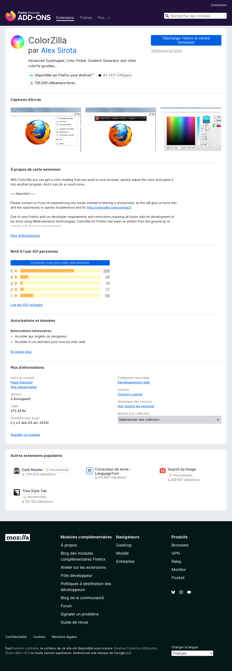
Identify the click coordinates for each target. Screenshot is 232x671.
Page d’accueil (22, 382)
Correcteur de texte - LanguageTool (113, 471)
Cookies (39, 637)
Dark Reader (32, 470)
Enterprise (125, 561)
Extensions (65, 17)
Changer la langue (184, 647)
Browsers (180, 545)
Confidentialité (16, 637)
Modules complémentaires (86, 537)
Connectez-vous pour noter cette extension (60, 262)
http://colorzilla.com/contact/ (109, 207)
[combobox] (195, 16)
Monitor (178, 569)
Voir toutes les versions (136, 406)
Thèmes (85, 17)
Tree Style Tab (34, 491)
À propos (69, 545)
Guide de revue (74, 622)
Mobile (122, 553)
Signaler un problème (80, 614)
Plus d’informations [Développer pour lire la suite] (25, 235)
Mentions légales (64, 637)
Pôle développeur (76, 575)
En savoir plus (21, 352)
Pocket (178, 577)
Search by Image (182, 469)
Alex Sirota (58, 50)
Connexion (219, 5)
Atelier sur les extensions (83, 567)
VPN (175, 553)
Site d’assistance (24, 387)
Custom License (130, 394)
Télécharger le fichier (166, 50)
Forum (66, 606)
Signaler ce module (25, 435)
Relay (176, 561)
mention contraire (26, 648)
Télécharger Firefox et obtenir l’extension (186, 40)
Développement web (134, 382)
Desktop (124, 545)
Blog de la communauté (82, 597)
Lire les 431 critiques (27, 305)
